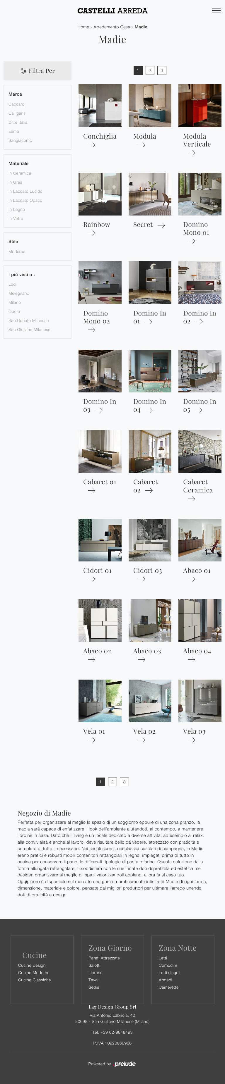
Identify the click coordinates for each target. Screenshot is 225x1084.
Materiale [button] (18, 163)
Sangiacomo (20, 140)
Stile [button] (13, 241)
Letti (163, 957)
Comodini (168, 965)
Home (83, 27)
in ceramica (19, 172)
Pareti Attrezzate (104, 957)
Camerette (169, 987)
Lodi (12, 284)
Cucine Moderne (34, 972)
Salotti (94, 965)
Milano (14, 302)
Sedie (93, 987)
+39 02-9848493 (116, 1032)
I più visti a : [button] (21, 274)
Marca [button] (15, 94)
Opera (14, 311)
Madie (141, 27)
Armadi (165, 979)
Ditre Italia (18, 122)
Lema (13, 131)
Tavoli (94, 979)
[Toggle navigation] (216, 11)
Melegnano (18, 293)
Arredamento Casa (112, 27)
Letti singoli (169, 972)
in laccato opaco (25, 200)
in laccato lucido (25, 191)
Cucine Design (32, 965)
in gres (15, 182)
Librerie (95, 972)
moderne (16, 251)
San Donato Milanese (28, 320)
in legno (16, 209)
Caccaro (16, 103)
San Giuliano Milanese (29, 329)
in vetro (15, 218)
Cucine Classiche (34, 979)
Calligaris (17, 113)
